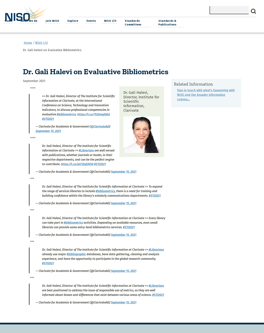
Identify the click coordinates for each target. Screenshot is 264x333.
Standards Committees (197, 22)
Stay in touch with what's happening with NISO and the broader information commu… (206, 94)
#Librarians (86, 149)
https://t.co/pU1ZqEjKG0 (77, 163)
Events (156, 20)
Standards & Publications (233, 22)
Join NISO (119, 20)
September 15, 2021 (48, 130)
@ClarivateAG (100, 126)
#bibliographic (76, 253)
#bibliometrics (66, 113)
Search (253, 11)
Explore (138, 20)
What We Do (96, 20)
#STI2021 (48, 118)
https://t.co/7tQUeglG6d (93, 113)
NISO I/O (175, 20)
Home (76, 20)
